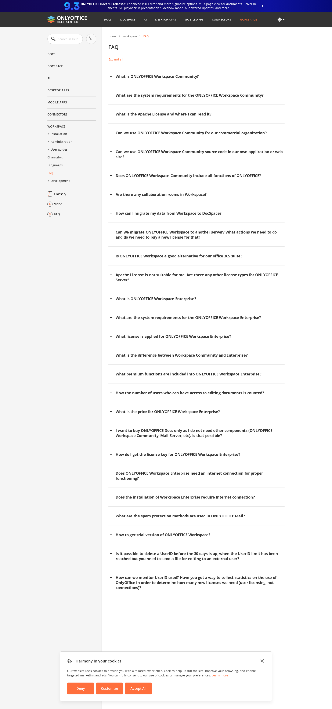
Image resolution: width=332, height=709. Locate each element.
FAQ (50, 173)
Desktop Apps (165, 19)
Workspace (248, 19)
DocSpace (127, 19)
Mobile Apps (193, 19)
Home (112, 36)
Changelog (54, 157)
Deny (80, 688)
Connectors (221, 19)
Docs (108, 19)
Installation (59, 134)
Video (58, 204)
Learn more (220, 675)
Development (60, 181)
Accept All (138, 688)
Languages (55, 165)
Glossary (60, 194)
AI (145, 19)
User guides (59, 149)
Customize (109, 688)
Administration (61, 142)
